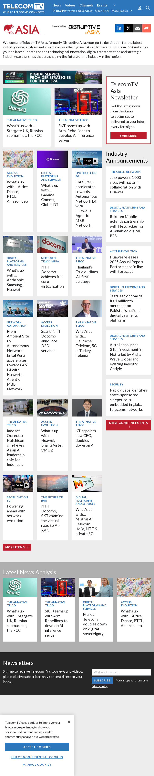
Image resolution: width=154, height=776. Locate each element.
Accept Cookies (37, 747)
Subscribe (128, 135)
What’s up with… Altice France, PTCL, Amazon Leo (17, 191)
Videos (70, 5)
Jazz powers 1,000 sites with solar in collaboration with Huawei (125, 184)
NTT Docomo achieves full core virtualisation (52, 277)
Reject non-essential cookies (37, 757)
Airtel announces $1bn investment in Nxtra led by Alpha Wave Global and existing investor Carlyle (126, 356)
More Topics (122, 10)
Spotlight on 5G (86, 174)
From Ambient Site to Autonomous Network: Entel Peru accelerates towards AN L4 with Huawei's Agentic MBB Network (18, 360)
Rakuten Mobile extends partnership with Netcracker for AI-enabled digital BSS (127, 226)
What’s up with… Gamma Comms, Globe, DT (49, 195)
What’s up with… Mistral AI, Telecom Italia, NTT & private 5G (87, 521)
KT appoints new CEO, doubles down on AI (86, 437)
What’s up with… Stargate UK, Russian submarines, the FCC (25, 130)
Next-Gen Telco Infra (50, 259)
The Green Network (125, 171)
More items (17, 547)
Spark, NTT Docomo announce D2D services (51, 341)
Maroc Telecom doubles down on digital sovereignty (95, 624)
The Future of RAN (52, 499)
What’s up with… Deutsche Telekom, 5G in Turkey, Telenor (86, 343)
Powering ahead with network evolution (16, 513)
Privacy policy (100, 686)
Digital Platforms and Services (72, 10)
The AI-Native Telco (22, 120)
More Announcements (128, 424)
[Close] (69, 722)
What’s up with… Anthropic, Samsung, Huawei (15, 280)
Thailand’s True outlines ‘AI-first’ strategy (87, 274)
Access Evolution (15, 174)
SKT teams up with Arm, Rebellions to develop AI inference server (76, 132)
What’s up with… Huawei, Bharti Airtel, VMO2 (52, 440)
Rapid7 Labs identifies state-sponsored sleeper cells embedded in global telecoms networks (128, 400)
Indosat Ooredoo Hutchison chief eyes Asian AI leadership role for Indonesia (16, 447)
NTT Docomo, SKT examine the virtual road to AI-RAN (52, 518)
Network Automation (16, 324)
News (57, 5)
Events (102, 5)
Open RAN (102, 10)
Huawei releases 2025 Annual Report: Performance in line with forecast (127, 264)
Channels (86, 5)
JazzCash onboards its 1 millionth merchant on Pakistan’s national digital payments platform (126, 308)
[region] (37, 745)
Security (116, 384)
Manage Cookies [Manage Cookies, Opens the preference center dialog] (37, 764)
